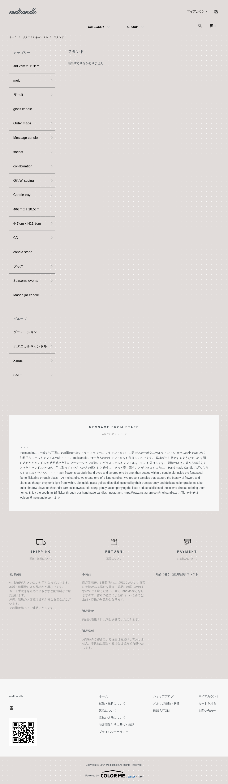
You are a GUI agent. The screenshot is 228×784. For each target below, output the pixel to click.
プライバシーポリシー (113, 731)
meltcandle (22, 12)
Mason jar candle (26, 295)
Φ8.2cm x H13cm (26, 66)
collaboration (23, 166)
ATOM (165, 710)
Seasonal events (25, 280)
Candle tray (22, 195)
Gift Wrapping (23, 180)
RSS (156, 710)
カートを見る (207, 703)
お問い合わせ (207, 710)
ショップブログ (163, 696)
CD (15, 238)
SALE (17, 375)
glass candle (22, 109)
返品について (108, 710)
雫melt (18, 95)
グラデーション (25, 332)
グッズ (18, 266)
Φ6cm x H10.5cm (26, 209)
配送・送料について (112, 703)
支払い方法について (112, 717)
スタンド (59, 37)
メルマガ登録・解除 (166, 703)
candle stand (23, 252)
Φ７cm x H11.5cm (27, 223)
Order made (22, 123)
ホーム (13, 37)
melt (16, 80)
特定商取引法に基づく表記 (116, 724)
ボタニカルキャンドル (35, 37)
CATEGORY (96, 27)
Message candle (25, 138)
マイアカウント (197, 11)
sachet (18, 152)
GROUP (132, 27)
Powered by (114, 774)
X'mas (18, 360)
